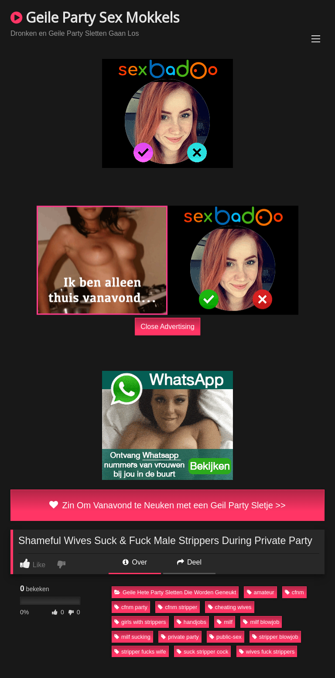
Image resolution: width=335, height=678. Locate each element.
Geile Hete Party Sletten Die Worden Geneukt (175, 592)
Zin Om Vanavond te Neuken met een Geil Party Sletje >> (167, 505)
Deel (189, 562)
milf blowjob (261, 622)
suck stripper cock (202, 651)
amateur (260, 592)
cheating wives (230, 607)
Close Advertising (167, 326)
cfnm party (130, 607)
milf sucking (132, 636)
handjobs (191, 622)
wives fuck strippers (267, 651)
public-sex (225, 636)
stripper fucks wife (140, 651)
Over (135, 562)
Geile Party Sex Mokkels (94, 17)
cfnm (294, 592)
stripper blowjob (275, 636)
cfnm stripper (177, 607)
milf (224, 622)
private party (179, 636)
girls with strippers (140, 622)
